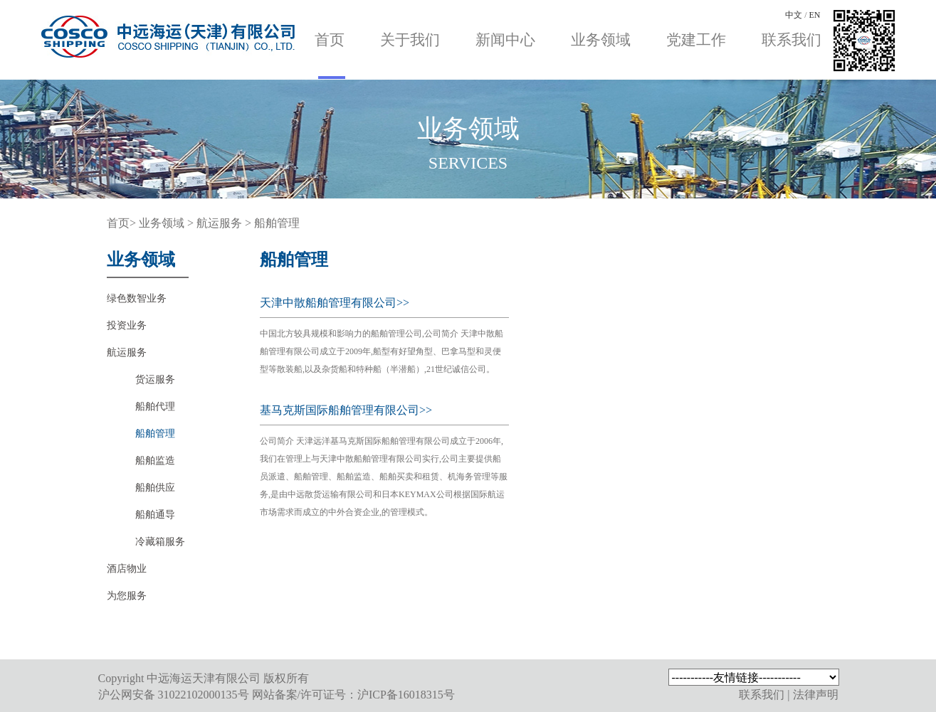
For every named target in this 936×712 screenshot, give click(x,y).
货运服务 (155, 379)
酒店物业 (127, 568)
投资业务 (127, 325)
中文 (793, 15)
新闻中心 (505, 39)
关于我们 (410, 39)
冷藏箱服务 (160, 541)
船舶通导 (155, 514)
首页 (330, 39)
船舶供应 (155, 487)
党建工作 (696, 39)
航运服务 (220, 223)
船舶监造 (155, 460)
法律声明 (815, 695)
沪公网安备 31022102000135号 (173, 695)
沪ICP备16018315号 (406, 695)
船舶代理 (155, 406)
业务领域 (601, 39)
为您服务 (127, 595)
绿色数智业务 (137, 298)
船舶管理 (277, 223)
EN (815, 15)
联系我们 (791, 39)
